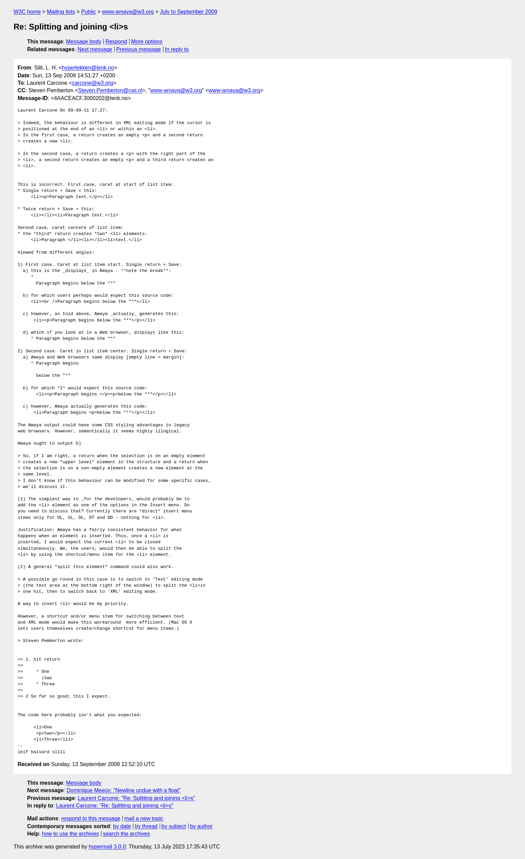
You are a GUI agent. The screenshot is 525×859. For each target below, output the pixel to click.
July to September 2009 (188, 12)
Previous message (138, 49)
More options (147, 41)
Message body (83, 41)
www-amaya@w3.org (128, 12)
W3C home (27, 12)
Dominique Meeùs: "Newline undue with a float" (124, 790)
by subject (173, 826)
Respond (116, 41)
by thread (146, 826)
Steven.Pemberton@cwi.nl (110, 90)
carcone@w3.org (92, 83)
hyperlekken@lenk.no (88, 68)
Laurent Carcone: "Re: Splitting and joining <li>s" (136, 798)
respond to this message (90, 818)
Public (88, 12)
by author (201, 826)
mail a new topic (143, 818)
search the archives (126, 834)
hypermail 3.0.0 (107, 847)
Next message (95, 49)
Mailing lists (61, 12)
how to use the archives (70, 834)
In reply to (177, 49)
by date (122, 826)
